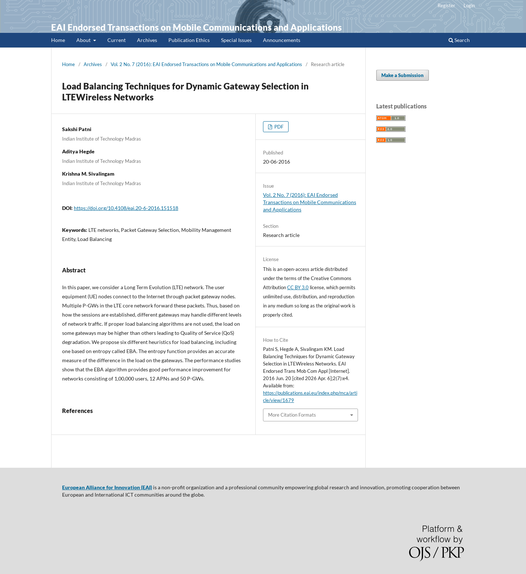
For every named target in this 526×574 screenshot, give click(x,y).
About (84, 40)
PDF (278, 127)
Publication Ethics (189, 40)
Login (469, 5)
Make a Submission (402, 75)
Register (446, 5)
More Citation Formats (292, 415)
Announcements (281, 40)
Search (459, 40)
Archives (147, 40)
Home (58, 40)
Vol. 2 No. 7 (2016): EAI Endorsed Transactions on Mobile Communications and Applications (206, 64)
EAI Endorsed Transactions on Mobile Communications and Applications (196, 27)
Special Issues (236, 40)
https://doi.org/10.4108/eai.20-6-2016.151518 (126, 208)
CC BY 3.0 (298, 287)
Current (116, 40)
